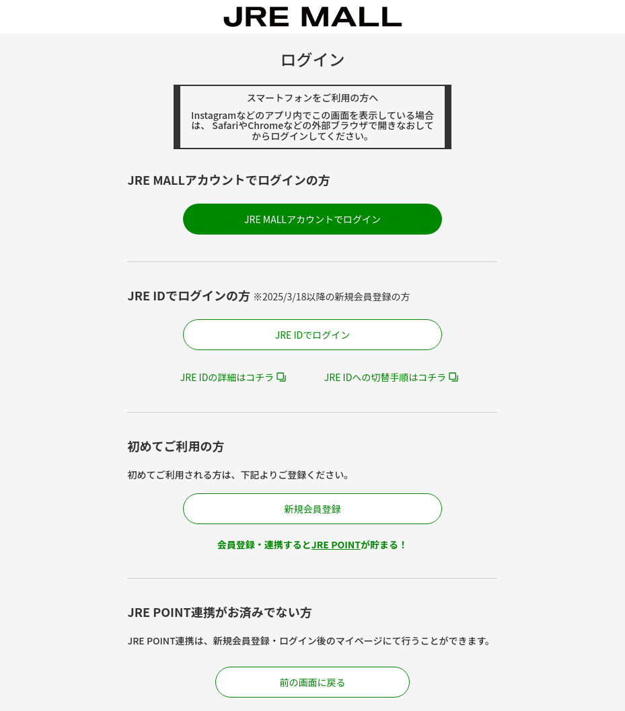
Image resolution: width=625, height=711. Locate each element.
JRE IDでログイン (313, 334)
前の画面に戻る (313, 682)
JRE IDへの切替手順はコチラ (385, 377)
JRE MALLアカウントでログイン (312, 219)
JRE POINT (336, 544)
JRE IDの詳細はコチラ (227, 377)
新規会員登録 (312, 508)
